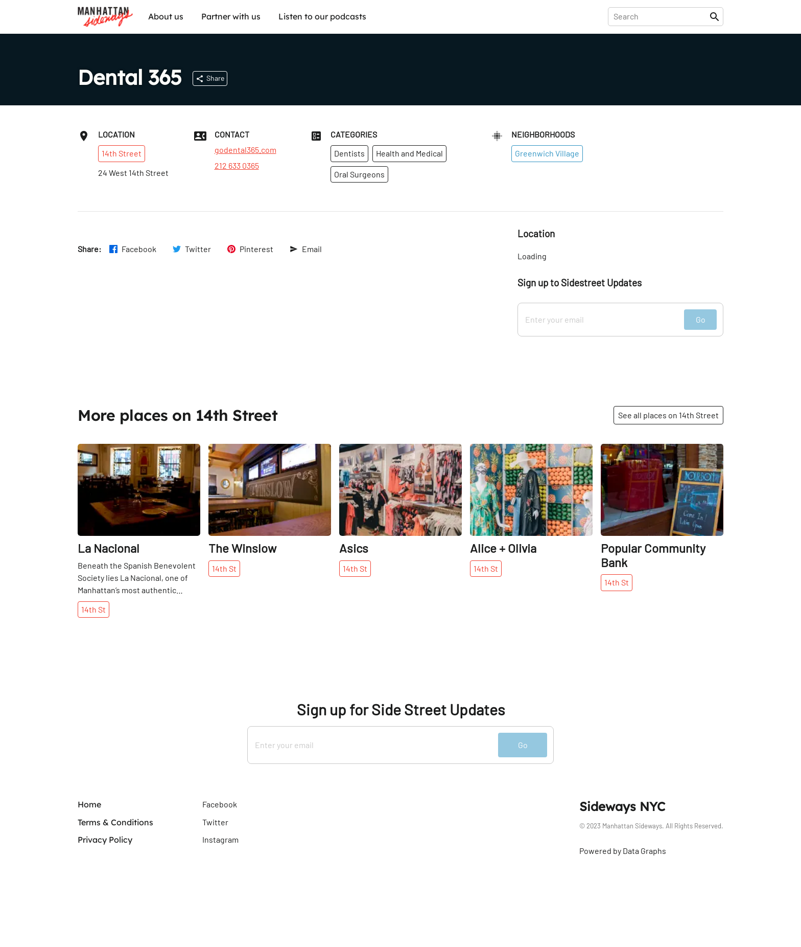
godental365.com (245, 149)
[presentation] (661, 16)
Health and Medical (409, 153)
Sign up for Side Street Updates (401, 709)
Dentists (349, 153)
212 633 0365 (237, 165)
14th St (93, 609)
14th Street (122, 153)
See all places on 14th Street (668, 415)
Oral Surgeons (359, 174)
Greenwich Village (547, 153)
